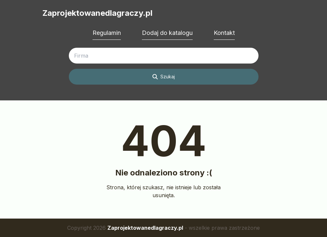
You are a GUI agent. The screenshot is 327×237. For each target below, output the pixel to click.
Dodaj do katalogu (167, 32)
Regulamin (107, 32)
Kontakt (224, 32)
